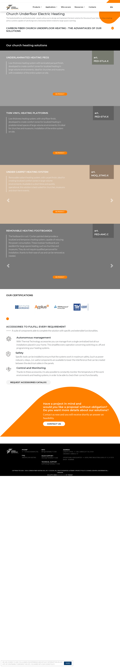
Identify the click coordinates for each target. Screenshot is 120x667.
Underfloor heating (29, 648)
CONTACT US (54, 614)
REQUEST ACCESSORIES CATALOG (30, 572)
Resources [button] (79, 7)
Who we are (66, 7)
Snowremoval (102, 661)
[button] (14, 313)
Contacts (92, 7)
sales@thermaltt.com (49, 649)
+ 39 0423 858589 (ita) (31, 643)
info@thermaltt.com (49, 643)
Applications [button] (50, 7)
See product (60, 160)
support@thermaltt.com (50, 655)
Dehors (94, 661)
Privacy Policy (80, 661)
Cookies (88, 661)
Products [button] (36, 7)
